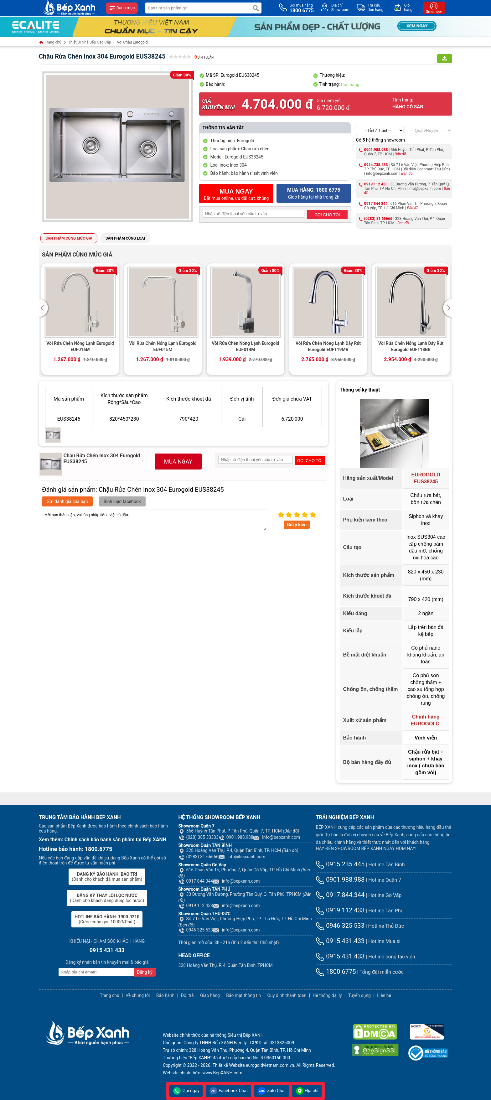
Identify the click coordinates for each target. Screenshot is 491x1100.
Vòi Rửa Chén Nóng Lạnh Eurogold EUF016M (80, 346)
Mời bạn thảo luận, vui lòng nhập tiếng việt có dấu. (155, 520)
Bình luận (204, 57)
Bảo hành (165, 995)
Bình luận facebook (122, 501)
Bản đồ (400, 154)
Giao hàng (210, 995)
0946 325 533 (195, 929)
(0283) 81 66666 (378, 218)
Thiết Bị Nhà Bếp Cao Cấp (89, 42)
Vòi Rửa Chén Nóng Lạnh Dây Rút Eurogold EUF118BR (410, 346)
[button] (44, 308)
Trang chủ (50, 42)
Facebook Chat (228, 1090)
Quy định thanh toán (286, 995)
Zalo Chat (271, 1090)
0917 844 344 (376, 203)
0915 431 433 (107, 950)
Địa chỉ (306, 1090)
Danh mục (122, 8)
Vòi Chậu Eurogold (132, 42)
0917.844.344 (340, 895)
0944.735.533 (376, 165)
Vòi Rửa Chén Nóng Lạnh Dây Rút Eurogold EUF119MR (328, 346)
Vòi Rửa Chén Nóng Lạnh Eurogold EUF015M (163, 346)
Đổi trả (187, 995)
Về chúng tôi (138, 995)
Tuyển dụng (359, 995)
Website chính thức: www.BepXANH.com (202, 1072)
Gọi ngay (186, 1090)
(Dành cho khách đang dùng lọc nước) (107, 898)
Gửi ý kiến (296, 524)
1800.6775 (336, 971)
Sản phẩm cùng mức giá (68, 238)
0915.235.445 (340, 864)
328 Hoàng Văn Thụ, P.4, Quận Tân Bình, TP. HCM (238, 850)
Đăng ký (144, 972)
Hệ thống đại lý (327, 995)
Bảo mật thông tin (243, 995)
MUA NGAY (178, 461)
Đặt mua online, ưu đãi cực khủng (236, 194)
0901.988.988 (376, 150)
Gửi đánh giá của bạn (67, 501)
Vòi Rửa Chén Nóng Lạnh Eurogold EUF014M (245, 346)
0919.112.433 (340, 910)
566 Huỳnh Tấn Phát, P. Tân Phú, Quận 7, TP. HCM (238, 830)
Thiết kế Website (229, 1065)
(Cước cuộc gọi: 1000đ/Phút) (107, 919)
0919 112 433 (376, 184)
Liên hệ (384, 995)
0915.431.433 (340, 941)
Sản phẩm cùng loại (125, 238)
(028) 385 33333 (198, 837)
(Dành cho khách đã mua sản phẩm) (107, 877)
